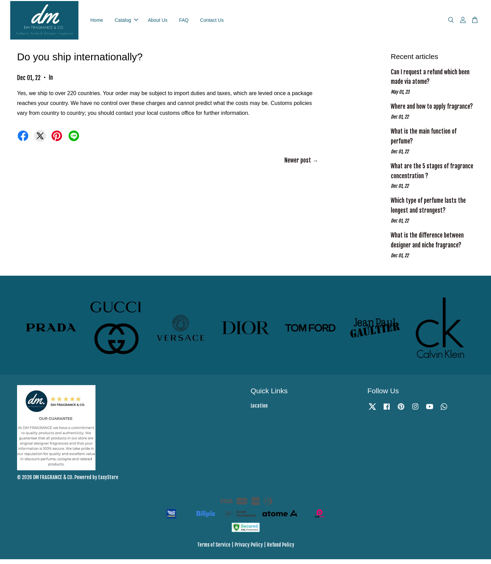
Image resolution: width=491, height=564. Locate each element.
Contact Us (212, 22)
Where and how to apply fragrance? (432, 111)
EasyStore (108, 482)
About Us (157, 22)
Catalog (126, 22)
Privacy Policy (249, 549)
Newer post (297, 165)
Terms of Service (213, 549)
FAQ (184, 22)
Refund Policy (280, 549)
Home (96, 22)
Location (259, 410)
